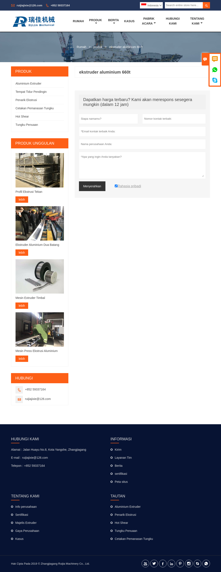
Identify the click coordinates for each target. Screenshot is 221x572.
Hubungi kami (25, 439)
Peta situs (121, 481)
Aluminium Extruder (28, 83)
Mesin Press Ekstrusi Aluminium (36, 351)
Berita (113, 21)
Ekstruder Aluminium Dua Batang (37, 244)
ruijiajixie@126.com (29, 5)
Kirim (118, 449)
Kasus (129, 21)
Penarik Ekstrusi (26, 100)
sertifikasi (121, 473)
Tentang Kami (197, 21)
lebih (22, 199)
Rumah (78, 21)
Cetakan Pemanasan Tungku (34, 108)
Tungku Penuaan (26, 124)
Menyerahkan (92, 186)
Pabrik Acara (149, 21)
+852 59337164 (60, 5)
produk (97, 47)
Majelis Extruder (25, 522)
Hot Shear (22, 116)
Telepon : (17, 465)
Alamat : (16, 449)
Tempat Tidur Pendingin (31, 91)
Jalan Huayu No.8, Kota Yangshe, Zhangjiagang (54, 449)
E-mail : (16, 457)
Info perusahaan (26, 506)
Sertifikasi (21, 514)
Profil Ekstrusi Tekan (28, 191)
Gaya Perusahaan (27, 530)
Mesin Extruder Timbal (30, 298)
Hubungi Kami (173, 21)
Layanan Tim (123, 457)
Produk (95, 21)
